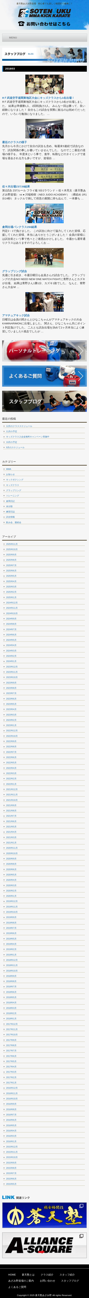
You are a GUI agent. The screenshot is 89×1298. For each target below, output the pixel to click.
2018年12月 (11, 960)
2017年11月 (11, 1029)
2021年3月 (11, 837)
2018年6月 (11, 992)
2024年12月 (11, 602)
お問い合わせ (47, 1280)
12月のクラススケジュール (19, 426)
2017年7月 (11, 1050)
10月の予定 (11, 442)
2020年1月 (11, 896)
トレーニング (12, 495)
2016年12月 (11, 1088)
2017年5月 (11, 1061)
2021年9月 (11, 805)
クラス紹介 (47, 1274)
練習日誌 (10, 511)
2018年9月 (11, 976)
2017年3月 (11, 1072)
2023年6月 (11, 699)
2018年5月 (11, 997)
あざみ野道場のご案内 (21, 1280)
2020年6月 (11, 869)
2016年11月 (11, 1093)
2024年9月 (11, 618)
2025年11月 (11, 544)
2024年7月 (11, 629)
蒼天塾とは (28, 1274)
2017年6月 (11, 1056)
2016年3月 (11, 1136)
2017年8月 (11, 1045)
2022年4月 (11, 768)
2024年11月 (11, 608)
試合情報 (10, 517)
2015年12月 (11, 1146)
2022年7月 (11, 752)
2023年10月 (11, 677)
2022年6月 (11, 757)
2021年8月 (11, 810)
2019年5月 (11, 939)
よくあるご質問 (17, 1287)
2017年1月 (11, 1082)
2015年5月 (11, 1184)
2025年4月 (11, 581)
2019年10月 (11, 912)
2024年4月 (11, 645)
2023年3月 (11, 715)
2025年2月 (11, 592)
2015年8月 (11, 1168)
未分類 (9, 506)
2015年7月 (11, 1173)
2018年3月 (11, 1008)
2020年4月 (11, 880)
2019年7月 (11, 928)
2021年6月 (11, 821)
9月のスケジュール (15, 447)
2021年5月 (11, 826)
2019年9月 (11, 917)
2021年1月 (11, 842)
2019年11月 (11, 906)
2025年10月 (11, 549)
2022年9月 (11, 741)
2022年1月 (11, 784)
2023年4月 (11, 709)
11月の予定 (11, 431)
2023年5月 (11, 704)
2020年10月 (11, 853)
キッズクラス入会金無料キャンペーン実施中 (27, 436)
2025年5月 (11, 576)
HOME (12, 1274)
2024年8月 (11, 624)
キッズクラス (12, 485)
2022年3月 (11, 773)
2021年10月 (11, 800)
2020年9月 (11, 858)
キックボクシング (14, 479)
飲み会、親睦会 (13, 522)
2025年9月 (11, 554)
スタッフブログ (70, 1280)
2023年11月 (11, 672)
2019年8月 (11, 923)
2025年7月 (11, 565)
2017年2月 (11, 1077)
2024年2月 (11, 656)
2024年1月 (11, 661)
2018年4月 (11, 1002)
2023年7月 (11, 693)
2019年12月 (11, 901)
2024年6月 (11, 634)
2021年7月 (11, 816)
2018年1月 (11, 1018)
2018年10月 (11, 971)
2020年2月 (11, 890)
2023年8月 (11, 688)
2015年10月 (11, 1157)
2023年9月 (11, 683)
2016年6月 (11, 1120)
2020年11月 (11, 848)
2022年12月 (11, 730)
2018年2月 (11, 1013)
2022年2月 (11, 778)
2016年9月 (11, 1104)
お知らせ (10, 474)
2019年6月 (11, 933)
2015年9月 (11, 1163)
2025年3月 (11, 586)
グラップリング (13, 490)
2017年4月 (11, 1066)
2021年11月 (11, 794)
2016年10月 (11, 1098)
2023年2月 (11, 720)
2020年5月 (11, 874)
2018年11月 (11, 965)
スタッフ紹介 (67, 1274)
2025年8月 (11, 560)
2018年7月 (11, 986)
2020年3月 (11, 885)
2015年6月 (11, 1179)
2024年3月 (11, 650)
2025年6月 (11, 570)
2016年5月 (11, 1125)
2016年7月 (11, 1114)
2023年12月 (11, 667)
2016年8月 (11, 1109)
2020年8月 (11, 864)
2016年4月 (11, 1130)
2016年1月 (11, 1141)
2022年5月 (11, 762)
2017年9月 (11, 1040)
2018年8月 (11, 981)
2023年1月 (11, 725)
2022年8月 (11, 746)
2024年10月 (11, 613)
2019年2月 (11, 949)
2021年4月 (11, 832)
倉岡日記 (10, 501)
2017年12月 (11, 1024)
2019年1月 (11, 955)
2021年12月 (11, 789)
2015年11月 (11, 1152)
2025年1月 (11, 597)
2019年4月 (11, 944)
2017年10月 (11, 1034)
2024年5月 (11, 640)
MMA (8, 469)
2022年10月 (11, 736)
